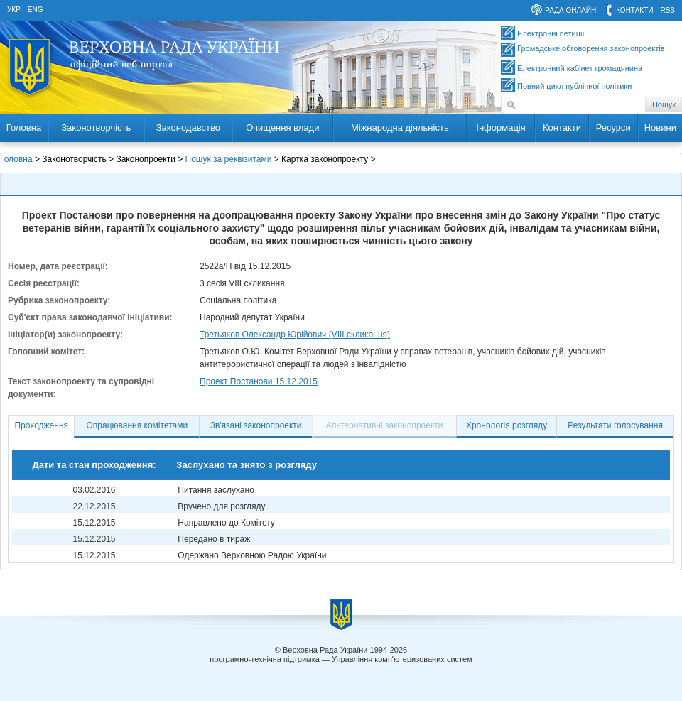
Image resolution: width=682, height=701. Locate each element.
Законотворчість (96, 127)
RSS (667, 10)
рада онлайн (570, 10)
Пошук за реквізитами (228, 159)
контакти (634, 10)
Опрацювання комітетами (137, 425)
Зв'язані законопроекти (256, 425)
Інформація (501, 127)
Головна (23, 127)
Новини (660, 127)
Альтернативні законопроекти (384, 425)
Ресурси (613, 127)
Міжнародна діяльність (400, 127)
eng (35, 9)
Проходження (41, 425)
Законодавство (188, 127)
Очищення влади (282, 127)
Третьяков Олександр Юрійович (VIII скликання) (295, 334)
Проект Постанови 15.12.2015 (259, 381)
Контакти (562, 127)
